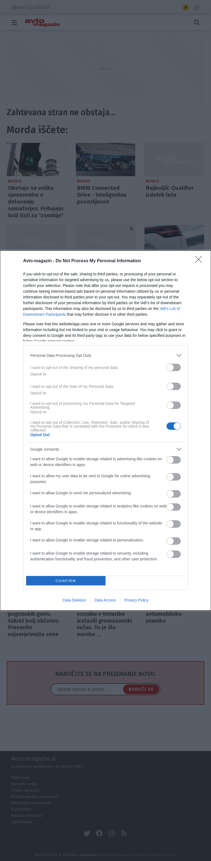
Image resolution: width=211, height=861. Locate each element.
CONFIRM (65, 581)
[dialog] (105, 430)
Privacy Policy (136, 600)
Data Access (105, 600)
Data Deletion (74, 600)
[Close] (200, 261)
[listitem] (105, 355)
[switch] (173, 367)
